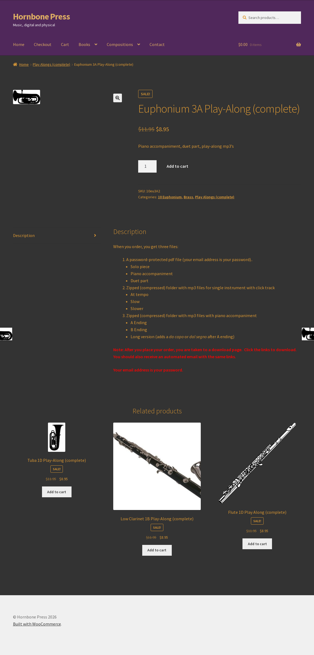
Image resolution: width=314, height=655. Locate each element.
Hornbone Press (41, 16)
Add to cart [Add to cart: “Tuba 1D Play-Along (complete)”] (56, 491)
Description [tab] (24, 235)
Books (84, 44)
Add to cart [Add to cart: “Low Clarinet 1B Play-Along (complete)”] (156, 550)
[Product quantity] (147, 166)
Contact (157, 44)
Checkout (42, 44)
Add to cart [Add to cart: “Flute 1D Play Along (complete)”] (257, 543)
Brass (188, 197)
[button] (117, 98)
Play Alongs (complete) (51, 64)
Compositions (120, 44)
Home (18, 44)
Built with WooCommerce (37, 624)
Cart (65, 44)
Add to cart (177, 166)
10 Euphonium (170, 197)
